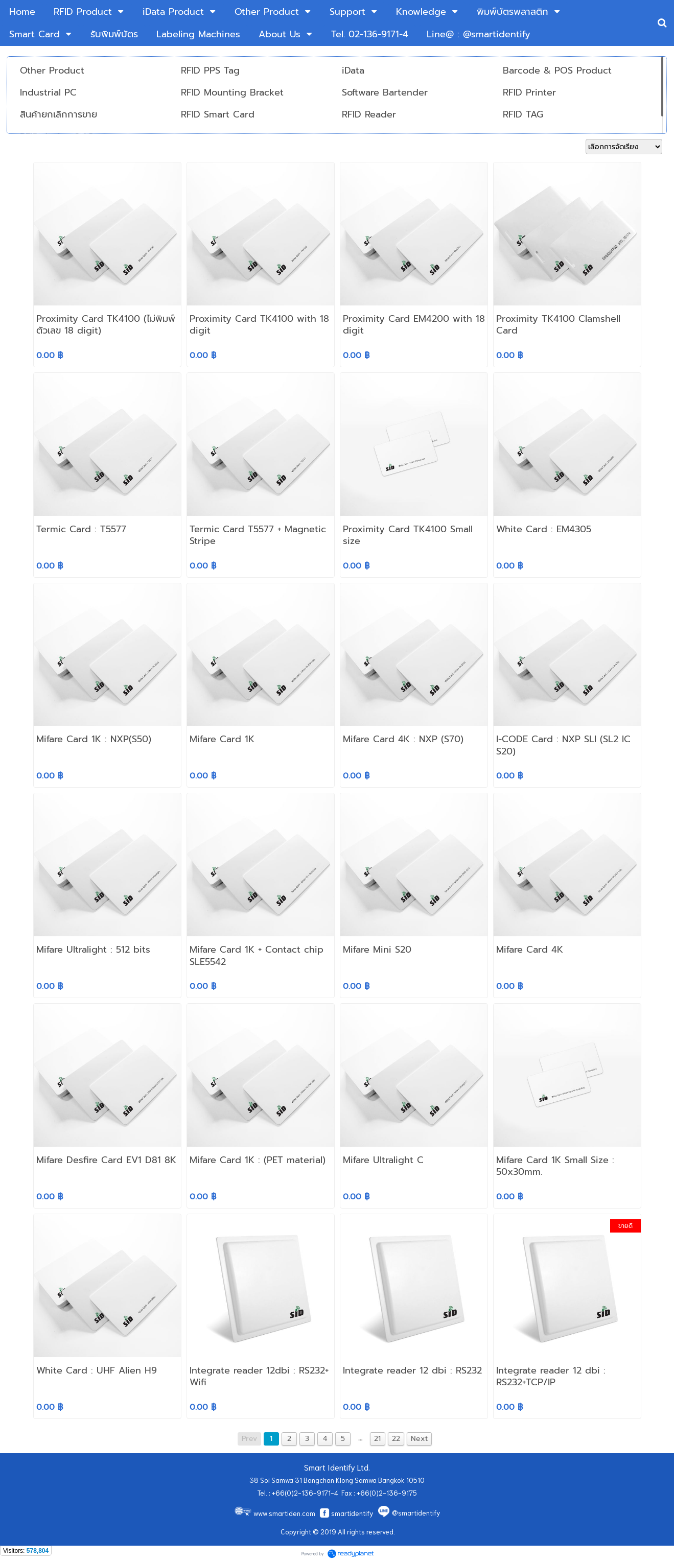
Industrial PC (48, 92)
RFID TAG (523, 114)
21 (377, 1438)
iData (353, 70)
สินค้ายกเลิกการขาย (58, 114)
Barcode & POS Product (557, 70)
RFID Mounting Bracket (232, 92)
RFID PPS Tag (210, 70)
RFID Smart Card (217, 114)
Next (419, 1438)
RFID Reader (369, 114)
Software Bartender (385, 92)
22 (396, 1438)
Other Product (52, 70)
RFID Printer (529, 92)
